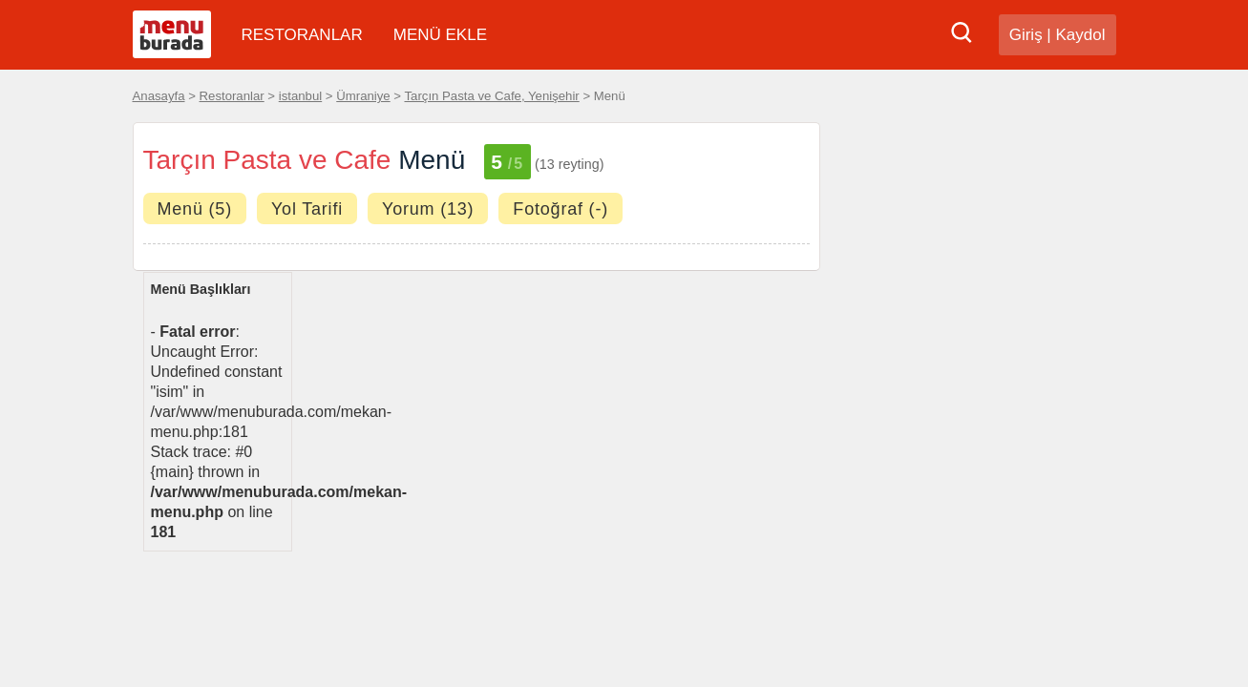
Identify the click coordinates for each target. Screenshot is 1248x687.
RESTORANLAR (302, 35)
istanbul (300, 96)
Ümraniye (363, 96)
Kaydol (1081, 35)
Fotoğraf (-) (560, 209)
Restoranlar (232, 96)
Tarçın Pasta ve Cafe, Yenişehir (491, 96)
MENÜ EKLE (440, 35)
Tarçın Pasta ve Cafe (267, 160)
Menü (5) (195, 209)
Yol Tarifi (307, 209)
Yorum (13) (428, 209)
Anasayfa (159, 96)
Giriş (1026, 35)
